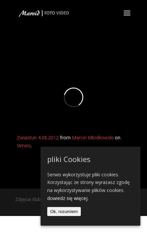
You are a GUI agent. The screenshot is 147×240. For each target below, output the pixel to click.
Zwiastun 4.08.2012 (38, 137)
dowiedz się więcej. (67, 198)
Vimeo (24, 145)
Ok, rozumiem (64, 211)
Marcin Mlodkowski (92, 137)
